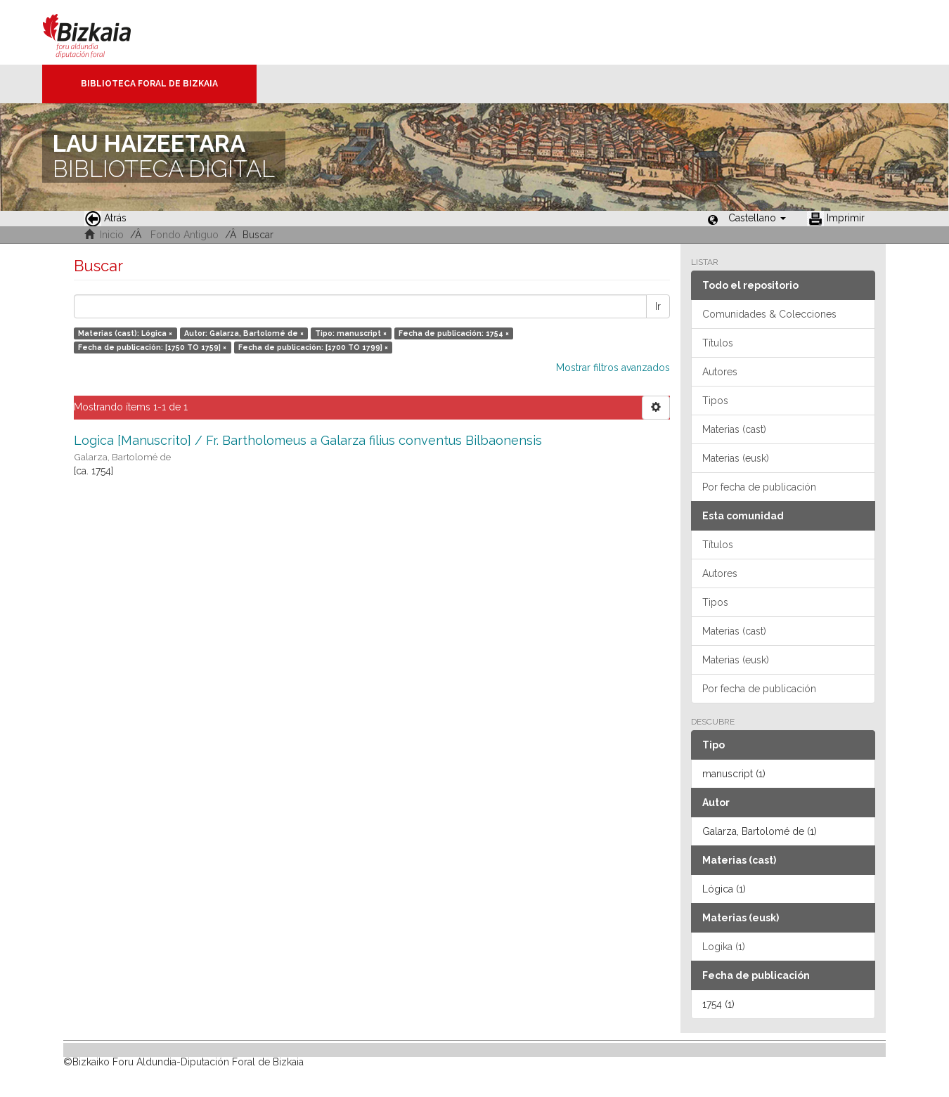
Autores (719, 371)
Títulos (717, 343)
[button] (757, 218)
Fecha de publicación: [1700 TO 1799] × (313, 347)
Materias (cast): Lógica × (125, 333)
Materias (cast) (734, 429)
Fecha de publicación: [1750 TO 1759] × (152, 347)
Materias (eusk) (735, 458)
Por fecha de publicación (759, 487)
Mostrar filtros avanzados (613, 367)
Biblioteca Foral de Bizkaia (149, 84)
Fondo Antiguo (184, 234)
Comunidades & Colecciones (769, 314)
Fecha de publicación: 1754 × (454, 333)
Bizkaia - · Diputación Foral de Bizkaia (101, 32)
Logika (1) (723, 946)
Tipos (715, 400)
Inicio (112, 234)
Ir (658, 306)
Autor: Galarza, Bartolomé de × (244, 333)
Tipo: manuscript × (351, 333)
